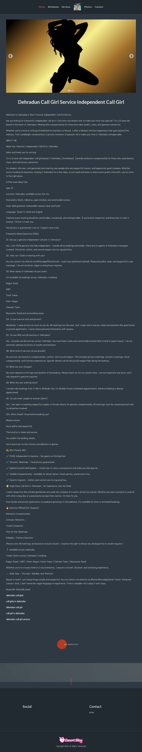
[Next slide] (131, 56)
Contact (99, 6)
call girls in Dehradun (50, 239)
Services (66, 6)
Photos (88, 6)
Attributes (53, 6)
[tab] (69, 90)
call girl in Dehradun (57, 120)
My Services (71, 644)
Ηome (42, 6)
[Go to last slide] (10, 56)
